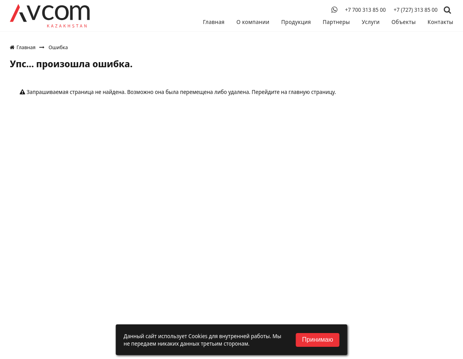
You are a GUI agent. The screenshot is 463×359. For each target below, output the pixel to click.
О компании (255, 22)
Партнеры (337, 22)
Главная (216, 22)
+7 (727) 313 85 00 (415, 9)
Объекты (404, 22)
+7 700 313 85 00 (365, 9)
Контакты (440, 22)
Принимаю (317, 339)
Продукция (297, 22)
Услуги (371, 22)
